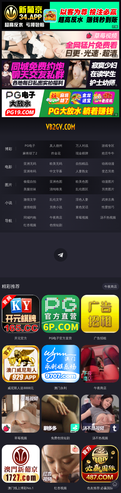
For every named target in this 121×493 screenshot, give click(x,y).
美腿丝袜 (30, 189)
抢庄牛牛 (108, 153)
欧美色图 (82, 181)
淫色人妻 (82, 199)
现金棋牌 (82, 153)
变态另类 (108, 171)
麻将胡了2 (30, 153)
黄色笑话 (82, 207)
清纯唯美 (56, 189)
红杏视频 (30, 225)
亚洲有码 (30, 171)
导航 (8, 220)
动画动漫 (108, 163)
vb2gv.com (60, 127)
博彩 (8, 148)
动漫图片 (108, 181)
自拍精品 (82, 163)
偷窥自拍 (30, 181)
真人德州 (56, 145)
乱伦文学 (56, 199)
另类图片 (108, 189)
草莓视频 (82, 217)
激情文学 (30, 199)
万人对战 (82, 145)
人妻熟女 (82, 171)
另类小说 (56, 207)
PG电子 (30, 145)
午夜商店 (56, 217)
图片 (8, 184)
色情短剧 (56, 225)
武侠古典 (108, 199)
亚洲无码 (30, 163)
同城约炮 (30, 217)
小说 (8, 202)
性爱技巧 (108, 207)
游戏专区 (108, 145)
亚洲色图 (56, 181)
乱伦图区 (82, 189)
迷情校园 (30, 207)
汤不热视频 (108, 217)
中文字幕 (56, 171)
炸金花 (56, 153)
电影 (8, 166)
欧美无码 (56, 163)
